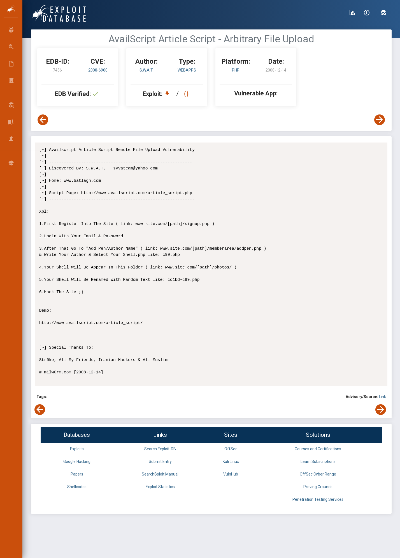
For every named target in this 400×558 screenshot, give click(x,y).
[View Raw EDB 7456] (187, 93)
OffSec (230, 449)
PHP (235, 70)
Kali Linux (231, 461)
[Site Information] (368, 13)
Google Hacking (76, 461)
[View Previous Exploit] (43, 119)
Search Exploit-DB (160, 449)
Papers (77, 474)
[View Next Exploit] (379, 119)
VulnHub (230, 474)
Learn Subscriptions (318, 461)
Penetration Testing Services (317, 499)
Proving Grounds (317, 486)
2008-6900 (98, 70)
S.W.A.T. (146, 70)
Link (382, 396)
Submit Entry (160, 461)
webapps (187, 70)
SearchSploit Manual (160, 474)
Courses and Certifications (318, 449)
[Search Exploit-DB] (383, 13)
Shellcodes (77, 486)
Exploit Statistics (160, 486)
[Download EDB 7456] (168, 93)
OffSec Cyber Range (318, 474)
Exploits (77, 449)
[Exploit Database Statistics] (352, 13)
